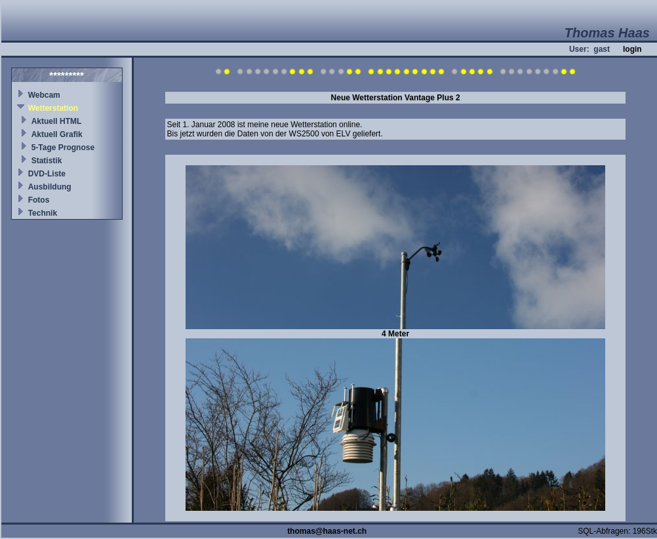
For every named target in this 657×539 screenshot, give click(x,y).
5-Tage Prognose (62, 147)
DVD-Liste (47, 173)
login (632, 49)
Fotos (39, 200)
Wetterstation (53, 108)
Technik (42, 213)
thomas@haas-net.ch (327, 531)
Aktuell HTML (56, 121)
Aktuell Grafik (57, 134)
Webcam (44, 95)
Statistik (46, 160)
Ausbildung (49, 186)
